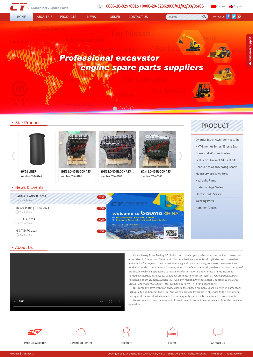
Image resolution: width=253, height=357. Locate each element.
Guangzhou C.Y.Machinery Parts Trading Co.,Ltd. (39, 6)
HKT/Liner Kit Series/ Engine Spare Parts (222, 146)
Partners (126, 336)
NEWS (91, 17)
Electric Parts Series (208, 194)
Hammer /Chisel (206, 208)
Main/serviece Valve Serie (212, 174)
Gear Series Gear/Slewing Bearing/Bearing (223, 167)
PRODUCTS (68, 17)
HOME (21, 17)
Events (172, 336)
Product (14, 353)
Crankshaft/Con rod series (213, 153)
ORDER (115, 17)
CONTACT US (138, 17)
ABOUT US (45, 17)
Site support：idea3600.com (226, 353)
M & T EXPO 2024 (62, 233)
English (238, 6)
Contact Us (218, 336)
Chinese (220, 6)
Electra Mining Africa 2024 (62, 210)
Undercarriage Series (209, 187)
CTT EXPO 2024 (62, 221)
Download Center (80, 336)
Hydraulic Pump (206, 180)
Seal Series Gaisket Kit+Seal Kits (216, 160)
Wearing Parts (205, 201)
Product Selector (35, 336)
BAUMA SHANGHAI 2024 (62, 198)
